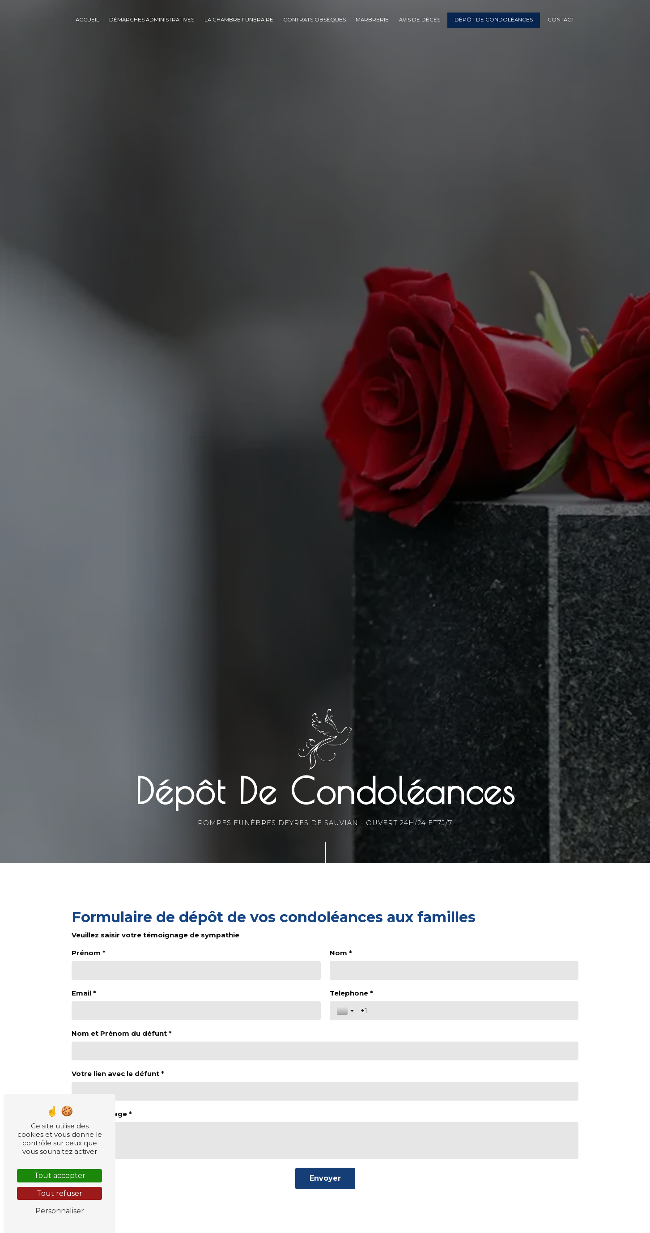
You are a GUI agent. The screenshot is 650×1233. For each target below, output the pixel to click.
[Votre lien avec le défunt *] (325, 1091)
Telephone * (351, 993)
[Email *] (196, 1010)
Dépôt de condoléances (494, 20)
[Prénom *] (196, 970)
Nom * (341, 953)
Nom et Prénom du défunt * (122, 1033)
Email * (84, 993)
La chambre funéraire (238, 20)
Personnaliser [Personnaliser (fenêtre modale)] (59, 1211)
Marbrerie (372, 20)
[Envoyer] (325, 1178)
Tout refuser (59, 1193)
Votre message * (102, 1114)
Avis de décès (419, 20)
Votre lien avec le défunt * (118, 1073)
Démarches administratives (151, 20)
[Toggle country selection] (346, 1010)
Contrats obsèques (314, 20)
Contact (561, 20)
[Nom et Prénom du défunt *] (325, 1051)
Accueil (87, 20)
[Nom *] (454, 970)
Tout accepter (59, 1175)
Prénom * (89, 953)
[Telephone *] (466, 1010)
